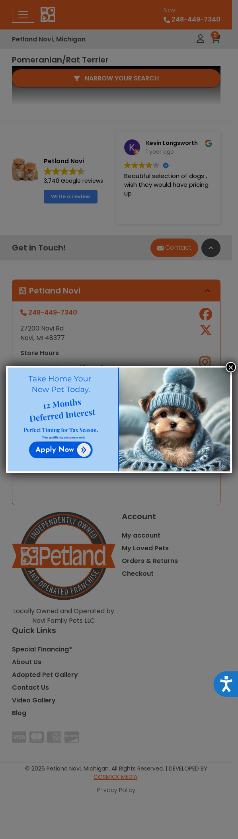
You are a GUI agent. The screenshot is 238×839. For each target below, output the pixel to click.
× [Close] (231, 367)
